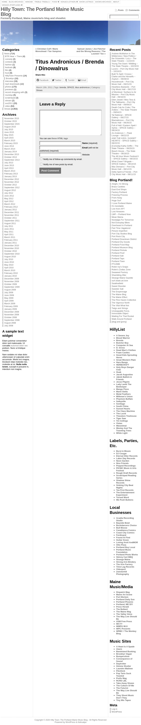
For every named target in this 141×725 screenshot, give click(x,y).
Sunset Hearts (123, 408)
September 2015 (12, 124)
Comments (134, 10)
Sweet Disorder (119, 286)
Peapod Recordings (126, 465)
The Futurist (122, 688)
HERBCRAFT (122, 365)
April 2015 (9, 138)
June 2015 (9, 132)
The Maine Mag (123, 611)
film (6, 70)
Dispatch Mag (123, 592)
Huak (118, 372)
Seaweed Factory (120, 272)
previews (9, 89)
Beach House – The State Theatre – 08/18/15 (123, 152)
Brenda (119, 340)
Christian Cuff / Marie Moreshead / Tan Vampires (48, 50)
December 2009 (11, 278)
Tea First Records (125, 490)
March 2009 (9, 303)
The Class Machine (125, 411)
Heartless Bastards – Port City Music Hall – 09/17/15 (124, 88)
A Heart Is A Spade (125, 646)
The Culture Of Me (125, 685)
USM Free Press (124, 621)
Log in (114, 709)
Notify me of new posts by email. (58, 169)
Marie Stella (122, 391)
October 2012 (10, 184)
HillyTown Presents (13, 75)
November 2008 (11, 314)
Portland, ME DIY (124, 604)
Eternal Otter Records (127, 456)
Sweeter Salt (118, 289)
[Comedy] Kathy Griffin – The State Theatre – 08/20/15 (125, 147)
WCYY (119, 624)
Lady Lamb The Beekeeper (123, 385)
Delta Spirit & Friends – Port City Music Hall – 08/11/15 (124, 173)
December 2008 (11, 312)
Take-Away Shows (125, 683)
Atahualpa (81, 722)
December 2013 (11, 154)
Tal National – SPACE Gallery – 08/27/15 (122, 116)
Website (86, 159)
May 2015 (8, 135)
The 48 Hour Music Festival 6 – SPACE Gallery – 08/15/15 (125, 157)
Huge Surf (116, 200)
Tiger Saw (121, 418)
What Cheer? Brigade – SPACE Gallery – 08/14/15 (124, 162)
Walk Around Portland (122, 319)
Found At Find (123, 537)
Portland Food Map (120, 244)
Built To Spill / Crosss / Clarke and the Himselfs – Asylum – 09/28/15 (124, 76)
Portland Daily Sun (125, 599)
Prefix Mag (121, 678)
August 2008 (10, 323)
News (6, 53)
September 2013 (12, 160)
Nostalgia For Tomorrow (123, 220)
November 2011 (11, 215)
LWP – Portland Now (121, 214)
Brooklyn (10, 78)
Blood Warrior (123, 338)
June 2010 (9, 262)
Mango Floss (122, 389)
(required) (89, 148)
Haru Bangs (122, 362)
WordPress (117, 712)
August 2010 (10, 256)
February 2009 (11, 306)
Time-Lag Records (125, 567)
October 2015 (10, 121)
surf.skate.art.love (120, 280)
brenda (63, 87)
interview (9, 81)
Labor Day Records (125, 458)
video (7, 106)
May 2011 (8, 231)
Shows (7, 109)
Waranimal (121, 426)
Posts (121, 10)
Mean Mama (117, 217)
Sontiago (120, 404)
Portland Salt (118, 256)
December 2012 (11, 179)
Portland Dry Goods (121, 242)
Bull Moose (121, 528)
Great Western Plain (126, 360)
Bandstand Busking (126, 651)
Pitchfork (120, 671)
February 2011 (11, 240)
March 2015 (9, 140)
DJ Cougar (121, 453)
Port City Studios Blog (122, 233)
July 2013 (8, 162)
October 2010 (10, 251)
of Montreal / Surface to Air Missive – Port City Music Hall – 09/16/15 (124, 94)
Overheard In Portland (122, 225)
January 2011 (10, 243)
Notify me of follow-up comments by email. (62, 164)
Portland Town (118, 261)
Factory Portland (119, 192)
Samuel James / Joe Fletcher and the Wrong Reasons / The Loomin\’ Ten (91, 51)
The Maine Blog (119, 294)
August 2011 (10, 223)
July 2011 (8, 226)
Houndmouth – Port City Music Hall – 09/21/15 (123, 82)
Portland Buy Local (125, 547)
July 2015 (8, 129)
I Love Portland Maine (122, 203)
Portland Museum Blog (122, 247)
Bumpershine (123, 656)
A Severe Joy (122, 335)
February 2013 (11, 173)
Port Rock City (118, 236)
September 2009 (12, 287)
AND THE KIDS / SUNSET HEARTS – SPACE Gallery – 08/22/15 (125, 140)
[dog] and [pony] (119, 321)
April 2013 (9, 168)
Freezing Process (120, 195)
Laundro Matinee (124, 668)
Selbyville (121, 401)
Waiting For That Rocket (123, 316)
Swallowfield (117, 283)
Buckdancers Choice (126, 525)
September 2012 (12, 187)
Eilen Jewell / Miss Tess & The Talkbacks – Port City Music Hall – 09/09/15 (123, 102)
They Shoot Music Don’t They (125, 696)
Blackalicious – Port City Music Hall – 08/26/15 (123, 121)
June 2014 (9, 146)
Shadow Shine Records (123, 481)
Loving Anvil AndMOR (127, 542)
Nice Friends (122, 463)
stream (8, 100)
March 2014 (9, 149)
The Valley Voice (124, 614)
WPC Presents (123, 628)
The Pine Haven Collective (124, 300)
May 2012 (8, 198)
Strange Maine (123, 559)
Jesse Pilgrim (123, 382)
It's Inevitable (118, 206)
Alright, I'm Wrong (120, 184)
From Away (117, 197)
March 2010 (9, 270)
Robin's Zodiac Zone (121, 269)
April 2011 (9, 234)
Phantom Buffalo (124, 399)
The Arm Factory (124, 564)
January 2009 (10, 309)
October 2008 (10, 317)
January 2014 (10, 151)
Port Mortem (122, 597)
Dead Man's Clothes (126, 350)
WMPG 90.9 (122, 626)
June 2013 (9, 165)
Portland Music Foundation (123, 551)
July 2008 (8, 325)
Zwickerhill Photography (122, 572)
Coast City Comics (125, 532)
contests (9, 62)
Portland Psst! (118, 253)
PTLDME (116, 264)
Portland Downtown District (124, 239)
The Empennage (119, 291)
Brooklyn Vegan (124, 654)
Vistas (119, 423)
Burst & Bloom (123, 451)
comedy (8, 59)
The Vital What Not (120, 305)
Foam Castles (123, 352)
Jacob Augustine (124, 374)
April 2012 (9, 201)
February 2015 (11, 143)
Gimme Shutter (123, 666)
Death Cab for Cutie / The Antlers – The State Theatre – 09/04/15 (124, 109)
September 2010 (12, 254)
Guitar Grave (122, 540)
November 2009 (11, 281)
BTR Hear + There (13, 56)
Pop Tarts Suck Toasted (123, 674)
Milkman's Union (124, 396)
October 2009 (10, 284)
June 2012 (9, 196)
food (7, 73)
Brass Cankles (118, 186)
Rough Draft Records (126, 473)
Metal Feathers (123, 394)
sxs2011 (9, 103)
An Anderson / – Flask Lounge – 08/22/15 (122, 134)
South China (122, 406)
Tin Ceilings (122, 421)
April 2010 (9, 267)
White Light (122, 433)
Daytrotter (121, 663)
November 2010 (11, 248)
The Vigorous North (121, 302)
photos (8, 86)
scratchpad (10, 98)
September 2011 (12, 220)
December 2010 (11, 245)
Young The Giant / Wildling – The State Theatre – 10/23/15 (125, 64)
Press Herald (122, 607)
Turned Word (122, 497)
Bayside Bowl (123, 523)
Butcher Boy (122, 343)
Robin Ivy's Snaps (120, 267)
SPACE (70, 87)
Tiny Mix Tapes (123, 700)
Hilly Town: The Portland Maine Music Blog (42, 11)
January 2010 (10, 276)
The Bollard (122, 609)
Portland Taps (118, 258)
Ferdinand (121, 535)
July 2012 (8, 193)
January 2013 (10, 176)
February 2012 (11, 207)
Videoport (121, 569)
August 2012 (10, 190)
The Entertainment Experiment (125, 493)
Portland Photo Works (127, 554)
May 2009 (8, 298)
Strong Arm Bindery (126, 562)
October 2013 (10, 157)
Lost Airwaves (118, 211)
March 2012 (9, 204)
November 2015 (11, 118)
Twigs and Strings (120, 308)
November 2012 (11, 182)
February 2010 (11, 273)
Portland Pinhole (119, 250)
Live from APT (118, 209)
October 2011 (10, 218)
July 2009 (8, 292)
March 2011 (9, 237)
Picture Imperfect (119, 231)
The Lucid (121, 413)
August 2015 (10, 126)
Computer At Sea (124, 345)
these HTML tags (59, 143)
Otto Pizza (121, 545)
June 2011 (9, 229)
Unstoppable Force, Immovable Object (121, 312)
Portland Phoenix (124, 602)
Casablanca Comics (126, 530)
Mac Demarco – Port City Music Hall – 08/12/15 (123, 167)
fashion (8, 64)
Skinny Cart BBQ (124, 557)
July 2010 (8, 259)
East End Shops (119, 189)
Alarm (119, 649)
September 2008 (12, 320)
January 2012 (10, 209)
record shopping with (14, 92)
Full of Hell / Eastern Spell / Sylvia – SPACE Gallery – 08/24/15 (124, 127)
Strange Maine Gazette (122, 278)
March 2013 (9, 171)
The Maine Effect (119, 297)
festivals (8, 67)
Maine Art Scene (124, 594)
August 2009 (10, 289)
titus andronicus (82, 87)
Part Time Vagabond (121, 228)
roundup (9, 95)
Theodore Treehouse (126, 416)
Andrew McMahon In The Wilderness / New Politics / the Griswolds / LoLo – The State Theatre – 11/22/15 (124, 57)
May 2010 (8, 265)
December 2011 (11, 212)
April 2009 (9, 301)
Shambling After (119, 275)
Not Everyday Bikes (121, 222)
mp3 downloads (12, 84)
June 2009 (9, 295)
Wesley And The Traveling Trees (124, 429)
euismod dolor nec (19, 345)
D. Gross (120, 347)
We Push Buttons (124, 500)
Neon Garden (122, 461)
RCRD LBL (121, 680)
